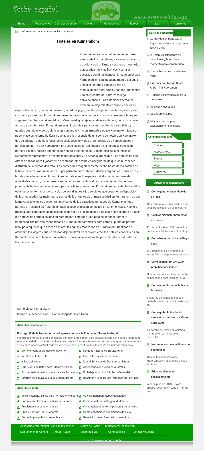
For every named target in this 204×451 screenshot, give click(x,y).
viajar (157, 23)
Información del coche (35, 31)
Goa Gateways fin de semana (100, 356)
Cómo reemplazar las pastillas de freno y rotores (46, 401)
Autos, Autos (62, 431)
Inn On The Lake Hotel (34, 356)
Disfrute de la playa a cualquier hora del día (47, 378)
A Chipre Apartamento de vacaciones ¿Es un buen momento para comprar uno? (167, 59)
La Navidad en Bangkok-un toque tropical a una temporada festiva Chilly (169, 43)
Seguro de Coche (90, 426)
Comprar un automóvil (66, 23)
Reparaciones (43, 23)
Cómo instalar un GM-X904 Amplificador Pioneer (167, 264)
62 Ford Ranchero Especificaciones (104, 395)
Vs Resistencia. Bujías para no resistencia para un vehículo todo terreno (49, 396)
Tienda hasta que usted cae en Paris (168, 73)
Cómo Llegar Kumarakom (34, 308)
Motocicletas (111, 23)
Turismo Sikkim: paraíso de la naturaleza (168, 97)
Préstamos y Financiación (119, 426)
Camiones (180, 23)
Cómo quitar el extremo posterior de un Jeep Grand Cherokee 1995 (110, 407)
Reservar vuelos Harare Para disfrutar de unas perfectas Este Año (111, 378)
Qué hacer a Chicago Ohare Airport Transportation (166, 85)
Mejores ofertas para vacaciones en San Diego (165, 123)
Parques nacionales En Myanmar (103, 350)
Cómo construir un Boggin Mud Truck (105, 401)
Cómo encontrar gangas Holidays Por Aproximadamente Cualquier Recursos (44, 351)
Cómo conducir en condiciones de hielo (107, 412)
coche (56, 31)
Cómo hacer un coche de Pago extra (170, 241)
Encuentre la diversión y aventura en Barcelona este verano (49, 373)
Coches (88, 23)
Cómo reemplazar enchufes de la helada (170, 288)
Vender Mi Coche (144, 431)
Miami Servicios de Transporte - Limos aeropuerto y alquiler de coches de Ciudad (108, 362)
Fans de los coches (62, 426)
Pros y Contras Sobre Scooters (39, 412)
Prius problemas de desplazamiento (163, 374)
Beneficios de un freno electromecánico (107, 417)
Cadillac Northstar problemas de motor (169, 217)
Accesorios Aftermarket (34, 426)
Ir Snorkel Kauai (30, 361)
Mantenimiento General (34, 431)
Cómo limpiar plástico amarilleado (42, 417)
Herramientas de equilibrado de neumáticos (170, 347)
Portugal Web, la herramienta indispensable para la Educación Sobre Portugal (67, 333)
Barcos (134, 23)
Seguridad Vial (89, 431)
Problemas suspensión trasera (39, 406)
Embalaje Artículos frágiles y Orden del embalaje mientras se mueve (106, 373)
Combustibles (116, 431)
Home (21, 23)
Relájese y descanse (162, 106)
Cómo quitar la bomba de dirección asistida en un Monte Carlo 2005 (169, 317)
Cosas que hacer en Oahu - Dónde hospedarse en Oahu (53, 314)
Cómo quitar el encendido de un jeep (168, 194)
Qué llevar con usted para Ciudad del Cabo (46, 367)
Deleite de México (161, 114)
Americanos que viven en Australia (104, 367)
